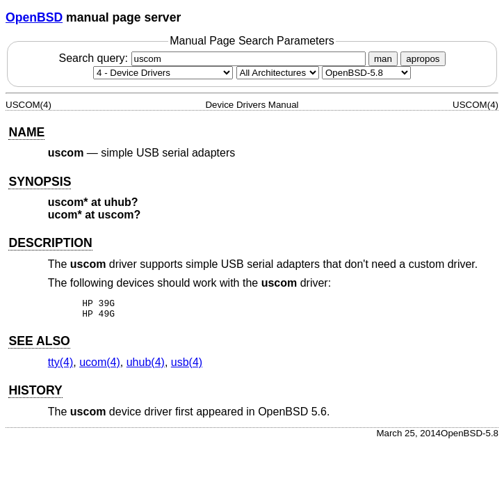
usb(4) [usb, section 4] (186, 366)
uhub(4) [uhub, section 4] (146, 366)
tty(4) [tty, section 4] (60, 366)
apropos (422, 59)
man (383, 59)
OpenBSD (34, 17)
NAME (26, 132)
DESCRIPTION (50, 243)
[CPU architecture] (277, 72)
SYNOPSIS (39, 182)
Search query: (213, 58)
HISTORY (35, 394)
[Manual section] (163, 72)
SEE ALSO (39, 345)
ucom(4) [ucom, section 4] (99, 366)
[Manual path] (366, 72)
